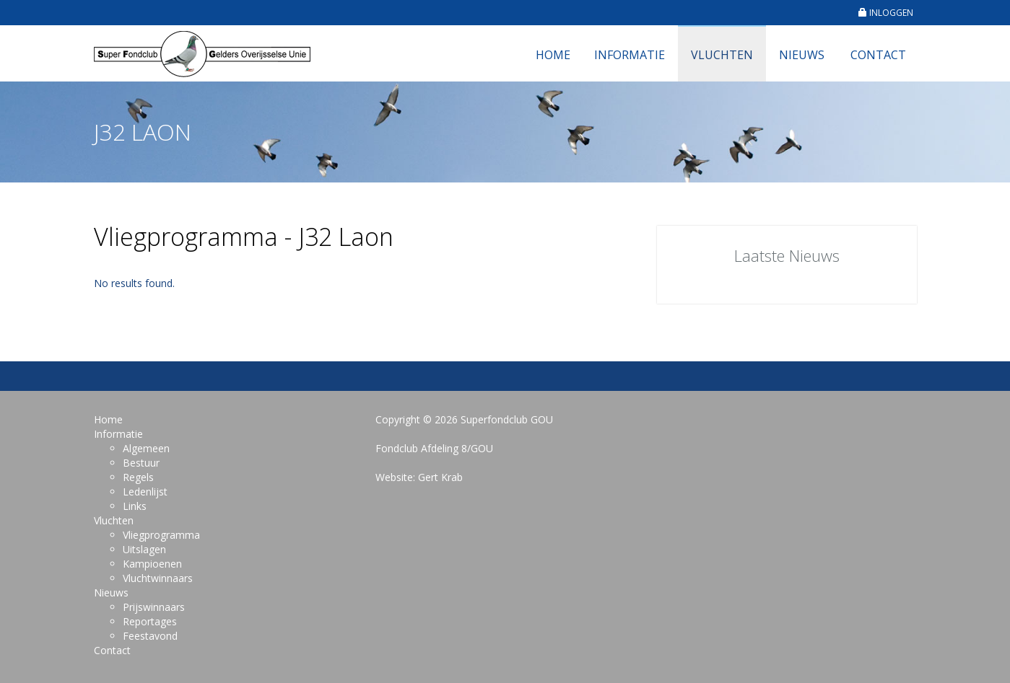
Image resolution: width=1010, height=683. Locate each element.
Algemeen (146, 448)
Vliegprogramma (161, 535)
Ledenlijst (145, 491)
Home (553, 55)
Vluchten (722, 55)
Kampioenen (152, 563)
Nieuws (801, 55)
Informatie (629, 55)
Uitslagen (144, 549)
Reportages (150, 621)
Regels (138, 477)
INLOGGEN (885, 12)
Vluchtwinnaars (158, 578)
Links (135, 506)
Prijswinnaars (154, 607)
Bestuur (141, 463)
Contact (878, 55)
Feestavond (150, 636)
